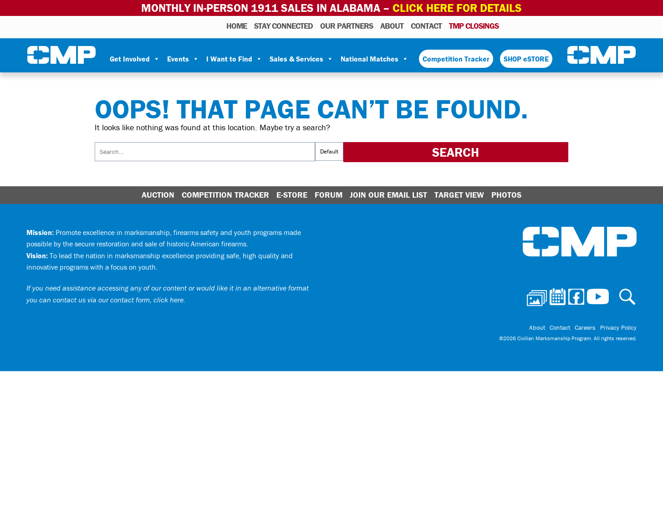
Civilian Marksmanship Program (61, 55)
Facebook (536, 25)
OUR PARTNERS (346, 25)
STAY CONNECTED (283, 25)
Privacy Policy (618, 327)
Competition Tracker (456, 58)
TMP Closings (474, 25)
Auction (158, 194)
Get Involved (135, 59)
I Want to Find (234, 59)
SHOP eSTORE (526, 58)
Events (183, 59)
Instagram (548, 25)
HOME (236, 25)
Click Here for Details (457, 8)
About (391, 25)
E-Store (291, 194)
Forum (328, 194)
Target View (459, 194)
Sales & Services (301, 59)
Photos (509, 25)
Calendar (523, 25)
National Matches (374, 59)
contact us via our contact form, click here (118, 299)
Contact (426, 25)
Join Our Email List (388, 194)
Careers (585, 327)
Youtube (561, 25)
